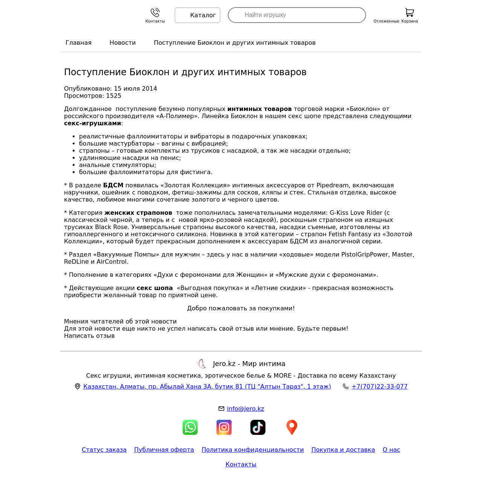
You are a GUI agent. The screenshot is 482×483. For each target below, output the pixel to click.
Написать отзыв (89, 335)
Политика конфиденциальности (252, 449)
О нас (391, 449)
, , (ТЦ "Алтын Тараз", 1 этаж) (207, 386)
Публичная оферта (164, 449)
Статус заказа (104, 449)
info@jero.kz (245, 408)
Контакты (241, 464)
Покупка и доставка (343, 449)
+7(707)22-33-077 (379, 386)
